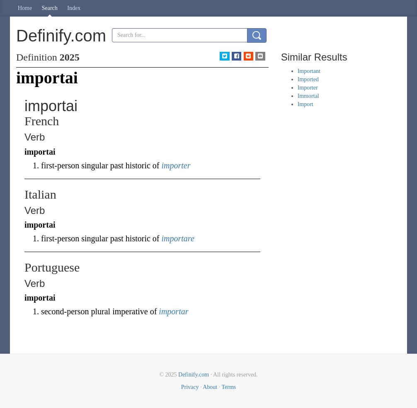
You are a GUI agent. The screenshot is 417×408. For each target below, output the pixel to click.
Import (305, 104)
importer (176, 165)
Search (50, 8)
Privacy (190, 387)
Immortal (308, 96)
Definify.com (193, 375)
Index (73, 8)
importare (178, 238)
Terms (228, 387)
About (210, 387)
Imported (308, 79)
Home (25, 8)
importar (173, 311)
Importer (308, 88)
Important (309, 71)
